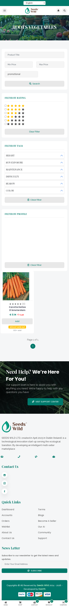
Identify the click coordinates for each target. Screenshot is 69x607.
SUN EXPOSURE (14, 162)
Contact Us (8, 538)
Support (42, 538)
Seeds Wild (43, 585)
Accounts (7, 515)
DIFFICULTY (12, 176)
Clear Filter (34, 131)
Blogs (41, 515)
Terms (41, 509)
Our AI (41, 526)
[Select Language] (34, 3)
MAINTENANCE (14, 169)
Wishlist (6, 526)
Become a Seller (47, 521)
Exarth (42, 589)
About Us (7, 532)
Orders (5, 521)
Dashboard (8, 509)
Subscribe (34, 570)
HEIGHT (10, 155)
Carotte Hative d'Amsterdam (17, 309)
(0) (23, 304)
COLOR (10, 190)
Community (44, 532)
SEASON (10, 183)
